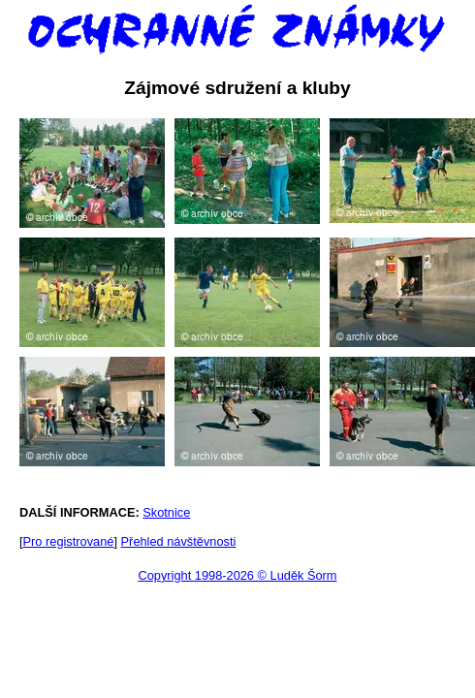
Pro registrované (68, 541)
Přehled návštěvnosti (179, 541)
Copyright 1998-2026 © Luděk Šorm (237, 575)
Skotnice (166, 512)
